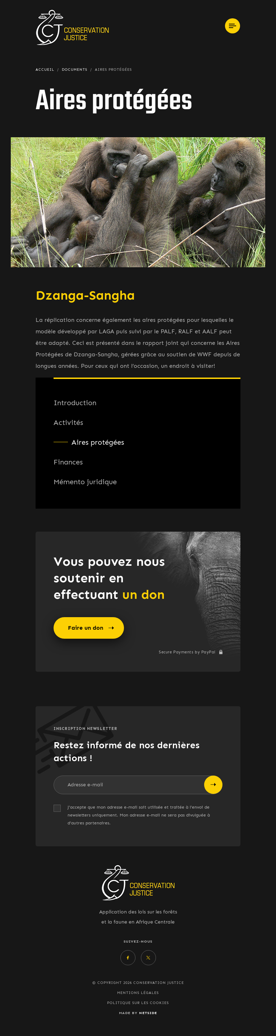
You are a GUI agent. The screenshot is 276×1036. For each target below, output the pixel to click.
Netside (148, 1012)
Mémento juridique (85, 481)
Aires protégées (98, 442)
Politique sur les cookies (138, 1003)
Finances (68, 462)
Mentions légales (138, 993)
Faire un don (91, 628)
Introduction (75, 402)
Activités (68, 422)
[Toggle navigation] (232, 25)
